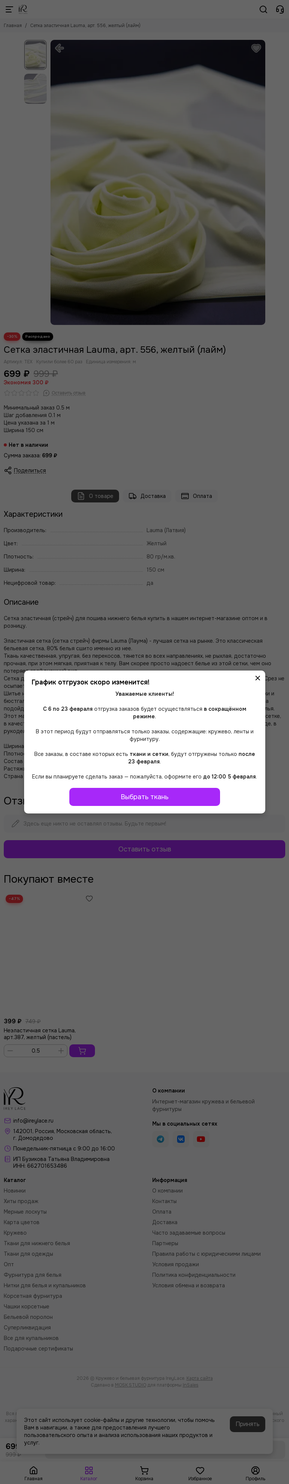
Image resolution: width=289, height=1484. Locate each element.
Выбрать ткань (144, 797)
